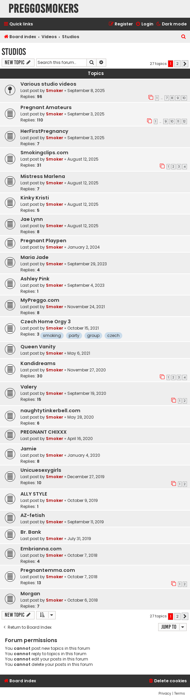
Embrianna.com (41, 548)
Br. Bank (30, 532)
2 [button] (177, 63)
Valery (28, 386)
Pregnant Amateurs (46, 107)
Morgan (30, 593)
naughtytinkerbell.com (50, 410)
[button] (185, 64)
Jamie (28, 448)
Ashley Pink (35, 278)
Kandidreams (38, 363)
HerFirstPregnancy (44, 131)
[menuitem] (144, 24)
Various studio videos (48, 84)
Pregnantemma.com (47, 570)
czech (113, 335)
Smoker (54, 90)
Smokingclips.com (44, 152)
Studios (14, 52)
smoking (52, 335)
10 (184, 98)
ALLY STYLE (33, 494)
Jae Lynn (31, 219)
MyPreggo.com (39, 300)
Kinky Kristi (34, 197)
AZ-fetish (32, 515)
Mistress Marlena (42, 176)
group (93, 335)
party (74, 335)
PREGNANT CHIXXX (43, 432)
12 (184, 121)
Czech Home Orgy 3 (45, 321)
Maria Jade (34, 257)
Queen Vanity (38, 346)
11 (178, 121)
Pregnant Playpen (43, 240)
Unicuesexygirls (40, 470)
